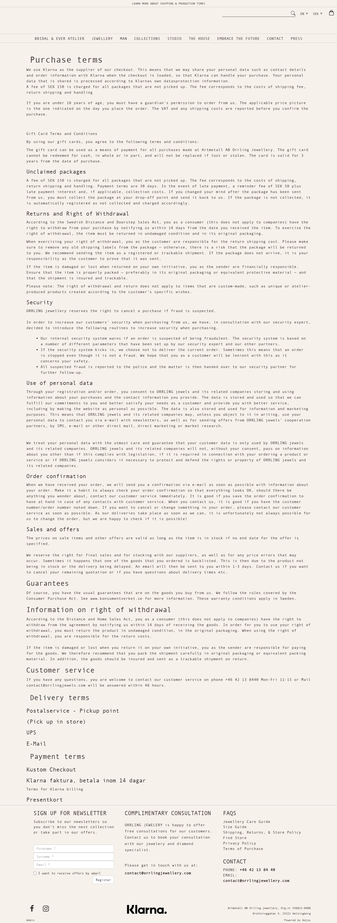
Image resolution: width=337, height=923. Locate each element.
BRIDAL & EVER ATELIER (59, 40)
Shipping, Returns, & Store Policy (262, 833)
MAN (123, 40)
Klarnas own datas (155, 82)
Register (103, 881)
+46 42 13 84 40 (257, 871)
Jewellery (102, 40)
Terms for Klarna (45, 790)
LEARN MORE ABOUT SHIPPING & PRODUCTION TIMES (168, 3)
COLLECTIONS (147, 40)
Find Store (235, 839)
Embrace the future (238, 40)
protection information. (203, 82)
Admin (30, 921)
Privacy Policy (239, 844)
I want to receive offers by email (67, 874)
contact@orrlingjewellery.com (158, 874)
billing (73, 790)
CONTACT (275, 40)
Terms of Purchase (243, 849)
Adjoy (306, 921)
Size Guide (235, 828)
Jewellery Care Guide (246, 822)
